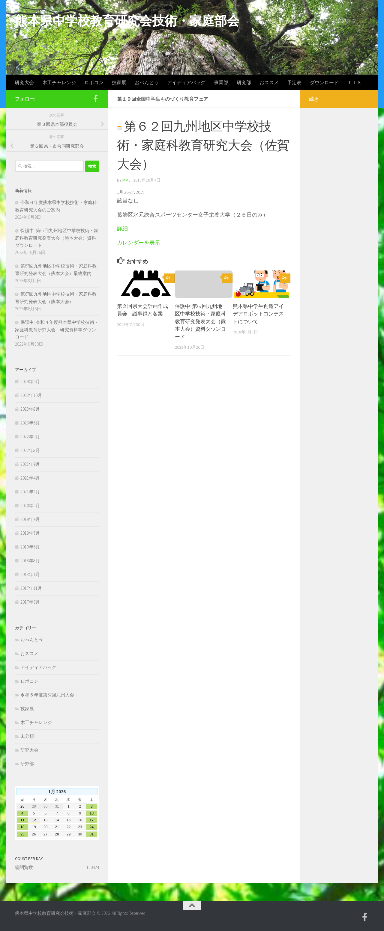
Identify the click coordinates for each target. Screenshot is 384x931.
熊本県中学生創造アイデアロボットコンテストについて (258, 314)
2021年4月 (30, 478)
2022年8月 (30, 450)
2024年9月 (30, 381)
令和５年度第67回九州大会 (47, 695)
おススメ (269, 82)
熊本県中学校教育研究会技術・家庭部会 (127, 20)
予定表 (294, 82)
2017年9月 (30, 602)
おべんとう (147, 82)
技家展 (119, 82)
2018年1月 (30, 574)
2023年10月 (31, 395)
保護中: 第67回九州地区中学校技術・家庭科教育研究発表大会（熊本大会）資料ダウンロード (200, 321)
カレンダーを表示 (138, 242)
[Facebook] (95, 98)
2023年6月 (30, 423)
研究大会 (24, 82)
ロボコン (94, 82)
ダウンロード (324, 82)
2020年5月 (30, 505)
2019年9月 (30, 519)
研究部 (244, 82)
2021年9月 (30, 464)
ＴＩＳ (354, 82)
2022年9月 (30, 436)
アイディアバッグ (186, 82)
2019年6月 (30, 547)
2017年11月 (31, 588)
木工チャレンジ (59, 82)
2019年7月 (30, 533)
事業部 (221, 82)
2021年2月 (30, 492)
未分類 (27, 736)
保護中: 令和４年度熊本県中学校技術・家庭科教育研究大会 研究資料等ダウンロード (57, 329)
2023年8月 (30, 409)
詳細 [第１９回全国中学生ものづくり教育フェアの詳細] (122, 228)
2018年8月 (30, 560)
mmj (126, 180)
